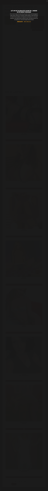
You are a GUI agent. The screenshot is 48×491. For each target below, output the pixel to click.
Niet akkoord (27, 21)
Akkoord (20, 21)
